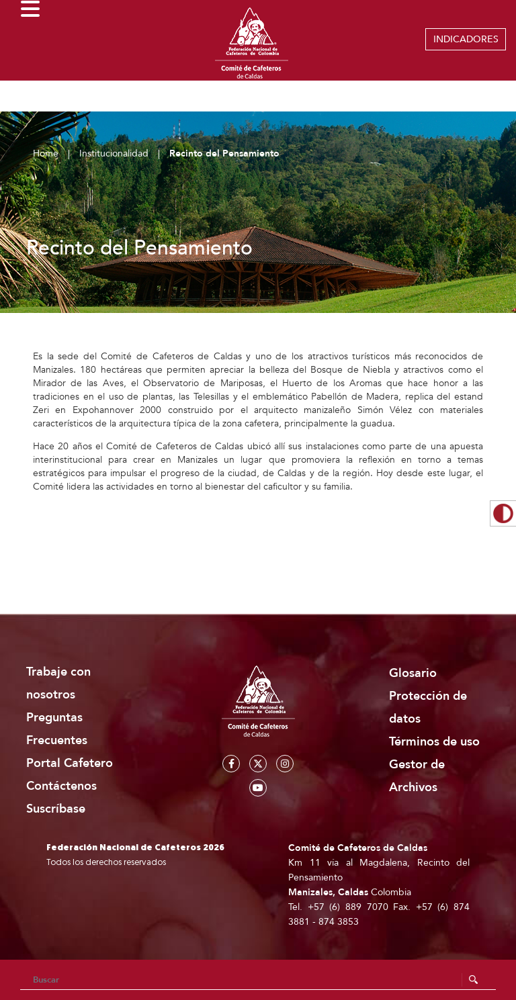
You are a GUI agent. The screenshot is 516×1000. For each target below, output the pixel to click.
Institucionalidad (113, 153)
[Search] (258, 980)
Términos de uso (434, 741)
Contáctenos (61, 786)
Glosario (413, 673)
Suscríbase (55, 809)
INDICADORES (466, 39)
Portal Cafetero (69, 763)
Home (45, 153)
